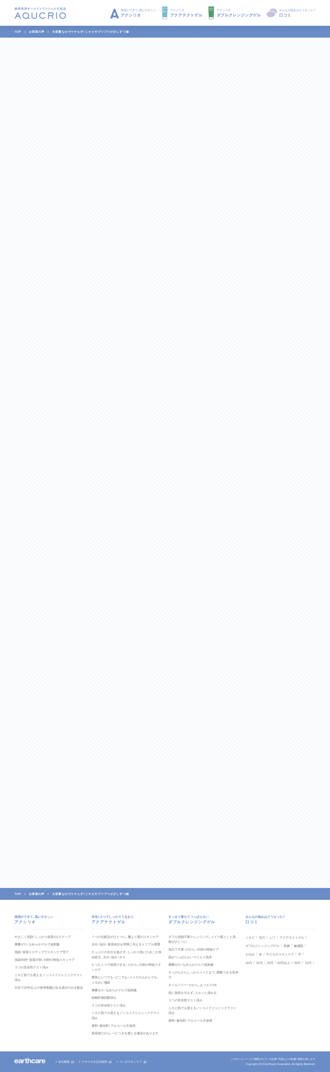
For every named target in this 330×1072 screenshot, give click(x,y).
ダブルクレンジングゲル (262, 946)
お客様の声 (37, 31)
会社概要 (64, 1061)
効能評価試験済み (104, 998)
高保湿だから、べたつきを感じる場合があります (125, 1033)
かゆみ (250, 954)
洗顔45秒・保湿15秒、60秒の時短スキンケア (44, 960)
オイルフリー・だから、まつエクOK (192, 985)
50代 (297, 963)
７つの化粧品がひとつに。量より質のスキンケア (125, 937)
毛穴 (262, 938)
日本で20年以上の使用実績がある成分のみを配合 (48, 988)
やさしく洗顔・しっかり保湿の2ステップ (42, 937)
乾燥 (287, 946)
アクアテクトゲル (291, 938)
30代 (259, 963)
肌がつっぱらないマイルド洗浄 (190, 957)
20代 (270, 963)
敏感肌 (298, 946)
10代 (308, 963)
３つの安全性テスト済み (31, 967)
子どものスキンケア (280, 954)
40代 (248, 963)
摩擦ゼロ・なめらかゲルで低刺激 (37, 944)
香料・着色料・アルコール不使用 (113, 1026)
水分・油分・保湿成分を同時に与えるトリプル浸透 (126, 944)
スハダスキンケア (130, 1061)
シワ (272, 938)
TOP (17, 31)
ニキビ (250, 938)
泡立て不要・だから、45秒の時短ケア (193, 949)
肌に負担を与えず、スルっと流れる (192, 993)
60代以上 (283, 963)
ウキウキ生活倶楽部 (94, 1061)
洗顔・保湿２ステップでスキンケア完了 (41, 952)
